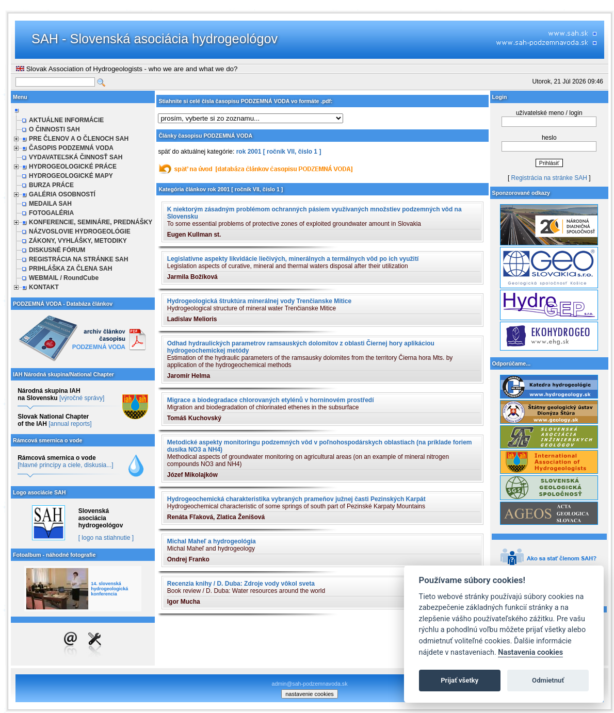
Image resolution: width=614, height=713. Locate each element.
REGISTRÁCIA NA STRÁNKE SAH (78, 259)
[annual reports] (70, 423)
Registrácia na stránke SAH (549, 177)
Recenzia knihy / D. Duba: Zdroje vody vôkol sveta (241, 583)
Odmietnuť (548, 680)
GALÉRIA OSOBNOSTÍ (62, 194)
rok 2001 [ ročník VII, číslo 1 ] (278, 151)
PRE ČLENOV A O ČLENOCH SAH (78, 138)
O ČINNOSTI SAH (54, 129)
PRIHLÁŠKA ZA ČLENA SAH (70, 268)
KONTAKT (44, 287)
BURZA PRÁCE (51, 185)
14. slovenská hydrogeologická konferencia (109, 588)
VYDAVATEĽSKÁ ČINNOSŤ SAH (75, 157)
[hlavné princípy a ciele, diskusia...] (65, 465)
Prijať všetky (459, 680)
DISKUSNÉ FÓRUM (57, 250)
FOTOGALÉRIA (51, 213)
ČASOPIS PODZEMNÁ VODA (71, 148)
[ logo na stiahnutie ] (106, 537)
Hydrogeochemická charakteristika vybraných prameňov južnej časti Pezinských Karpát (296, 499)
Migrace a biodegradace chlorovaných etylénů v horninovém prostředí (270, 400)
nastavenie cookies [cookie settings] (309, 694)
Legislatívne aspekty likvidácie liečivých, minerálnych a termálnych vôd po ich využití (293, 258)
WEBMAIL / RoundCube (64, 277)
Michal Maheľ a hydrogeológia (211, 541)
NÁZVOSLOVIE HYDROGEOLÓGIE (80, 231)
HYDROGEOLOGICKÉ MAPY (71, 175)
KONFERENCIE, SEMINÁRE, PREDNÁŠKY (90, 222)
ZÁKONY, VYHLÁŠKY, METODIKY (78, 240)
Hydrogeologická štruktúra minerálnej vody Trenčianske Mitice (259, 301)
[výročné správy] (81, 398)
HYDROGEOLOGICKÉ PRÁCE (73, 166)
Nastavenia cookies (530, 652)
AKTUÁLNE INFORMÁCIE (66, 120)
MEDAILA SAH (50, 203)
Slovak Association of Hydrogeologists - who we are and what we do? (126, 69)
